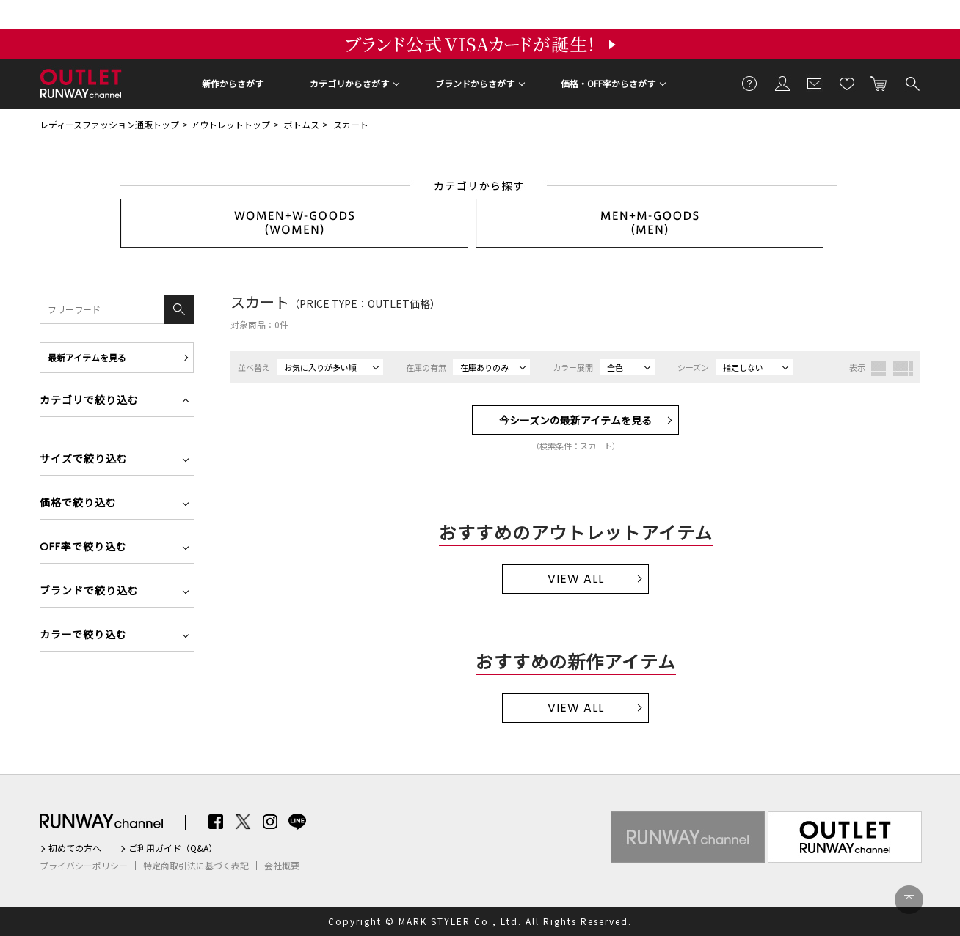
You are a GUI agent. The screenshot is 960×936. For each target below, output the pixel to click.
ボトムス (301, 124)
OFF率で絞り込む (83, 548)
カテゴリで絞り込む (89, 401)
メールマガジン (814, 83)
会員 (782, 83)
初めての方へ (74, 848)
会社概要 (281, 865)
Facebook (216, 821)
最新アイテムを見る (87, 357)
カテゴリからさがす (349, 83)
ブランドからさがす (474, 83)
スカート (350, 124)
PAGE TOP (909, 899)
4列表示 (903, 368)
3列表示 (878, 368)
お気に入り (847, 83)
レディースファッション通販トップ (109, 124)
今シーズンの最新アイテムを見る (575, 420)
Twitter (243, 821)
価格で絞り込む (78, 504)
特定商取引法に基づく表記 (196, 865)
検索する (911, 83)
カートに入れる (879, 83)
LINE (297, 821)
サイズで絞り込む (84, 460)
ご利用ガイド (750, 83)
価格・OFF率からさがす (608, 83)
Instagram (270, 821)
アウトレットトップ (230, 124)
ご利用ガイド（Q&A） (172, 848)
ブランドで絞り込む (89, 592)
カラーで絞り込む (83, 636)
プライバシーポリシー (84, 865)
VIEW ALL (576, 578)
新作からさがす (232, 83)
